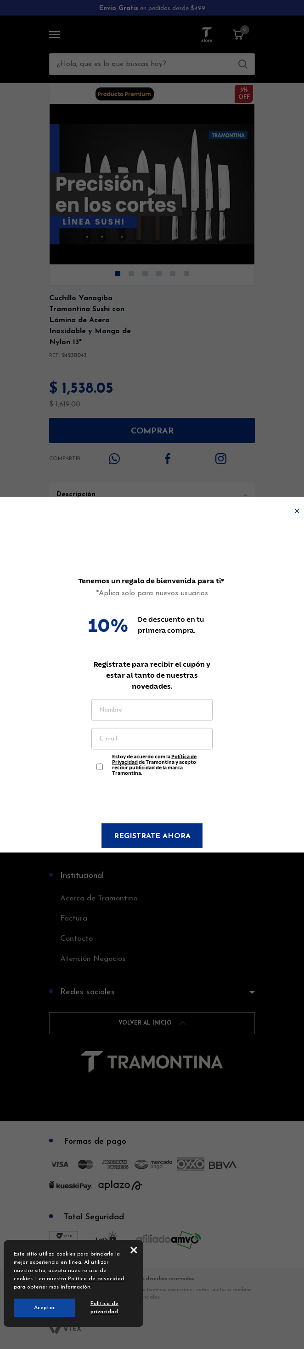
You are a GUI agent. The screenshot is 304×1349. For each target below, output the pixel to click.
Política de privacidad (96, 1279)
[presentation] (152, 801)
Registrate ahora (152, 836)
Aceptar (44, 1308)
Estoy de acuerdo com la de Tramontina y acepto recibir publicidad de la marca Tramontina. (154, 762)
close (133, 1249)
